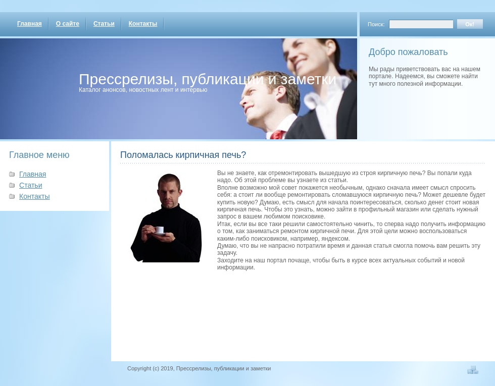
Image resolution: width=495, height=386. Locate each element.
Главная (29, 23)
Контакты (143, 23)
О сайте (67, 23)
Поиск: (376, 24)
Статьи (104, 23)
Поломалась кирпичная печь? (183, 155)
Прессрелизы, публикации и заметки (207, 79)
